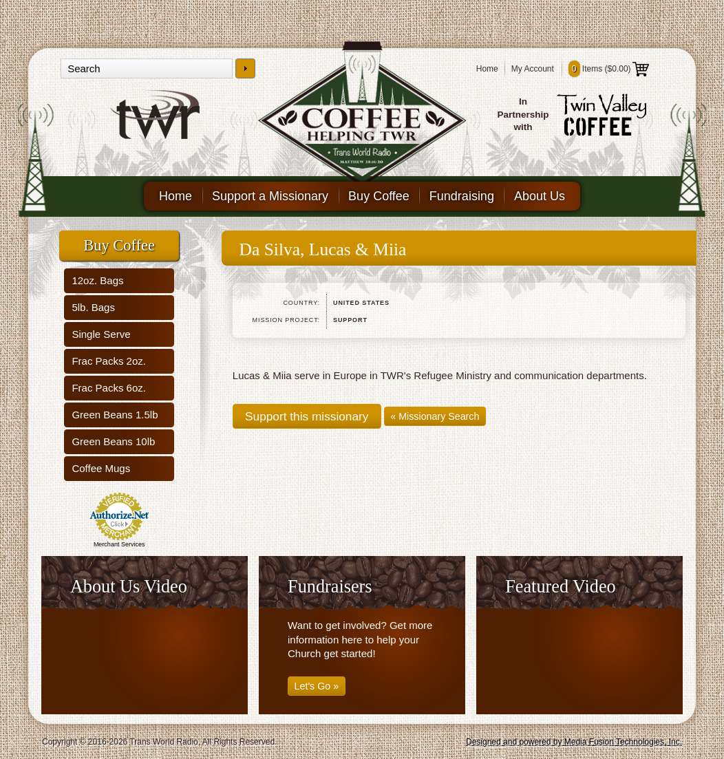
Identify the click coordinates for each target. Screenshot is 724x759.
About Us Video (128, 587)
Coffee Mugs (101, 468)
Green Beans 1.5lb (115, 414)
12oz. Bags (97, 280)
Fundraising (461, 196)
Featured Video (560, 587)
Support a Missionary (270, 196)
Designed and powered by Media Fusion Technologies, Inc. (574, 742)
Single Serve (101, 334)
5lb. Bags (93, 307)
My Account (532, 69)
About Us (539, 196)
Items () (608, 69)
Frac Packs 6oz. (109, 388)
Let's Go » (317, 686)
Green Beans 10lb (113, 441)
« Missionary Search (434, 416)
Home (487, 69)
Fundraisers (330, 587)
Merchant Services (119, 544)
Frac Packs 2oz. (109, 361)
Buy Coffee (378, 196)
